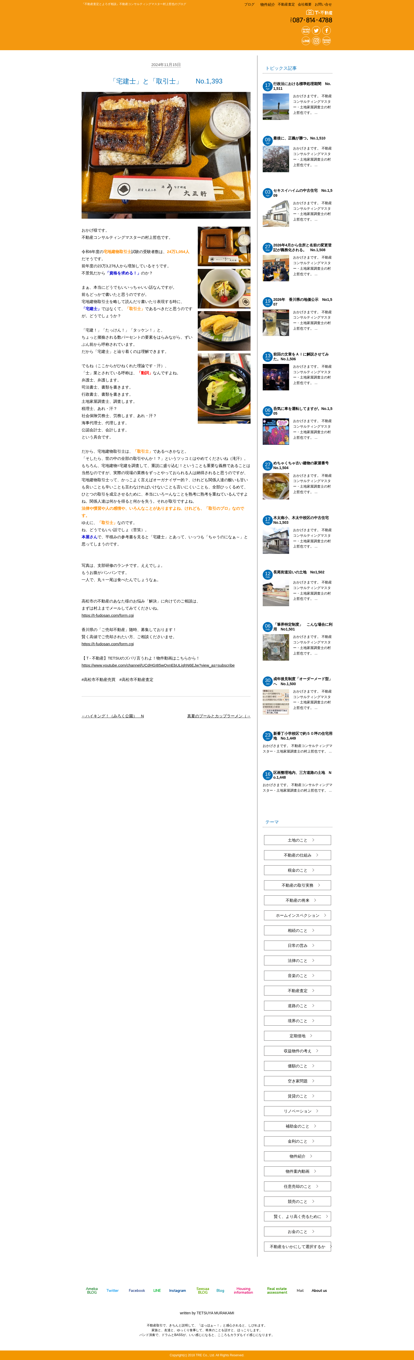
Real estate (277, 1290)
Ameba (92, 1290)
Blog (220, 1290)
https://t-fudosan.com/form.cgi (108, 615)
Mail (300, 1290)
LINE (157, 1290)
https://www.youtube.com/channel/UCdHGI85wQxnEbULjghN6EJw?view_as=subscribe (158, 665)
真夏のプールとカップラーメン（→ (219, 716)
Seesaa (203, 1290)
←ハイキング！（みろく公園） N (113, 716)
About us (319, 1290)
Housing (243, 1290)
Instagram (177, 1290)
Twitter (112, 1290)
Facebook (137, 1290)
